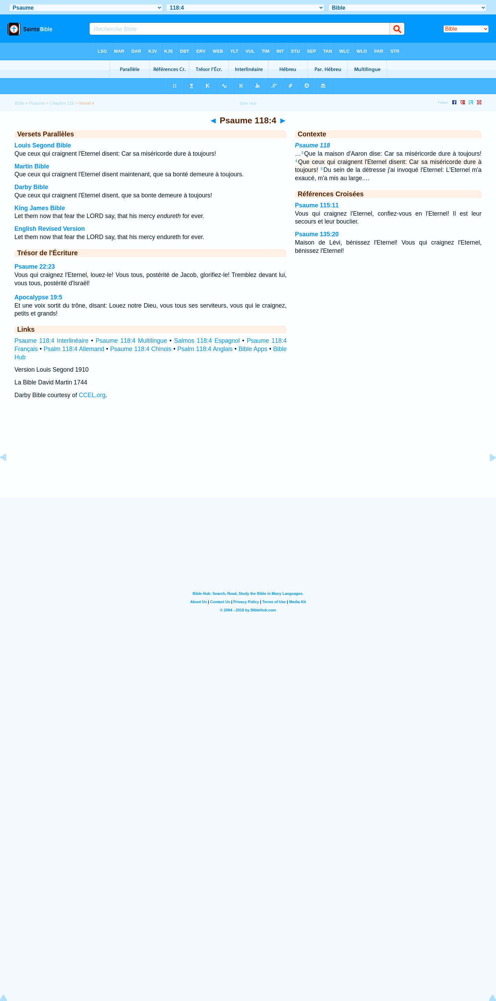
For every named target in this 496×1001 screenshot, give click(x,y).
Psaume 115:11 (317, 205)
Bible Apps (252, 348)
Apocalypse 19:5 (38, 297)
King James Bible (39, 208)
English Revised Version (49, 228)
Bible (19, 103)
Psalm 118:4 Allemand (74, 348)
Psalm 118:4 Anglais (205, 348)
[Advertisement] (248, 455)
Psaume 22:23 (34, 266)
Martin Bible (31, 166)
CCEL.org (92, 395)
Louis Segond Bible (42, 145)
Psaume (37, 103)
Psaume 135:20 (317, 234)
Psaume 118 (312, 145)
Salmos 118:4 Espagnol (207, 340)
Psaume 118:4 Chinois (141, 348)
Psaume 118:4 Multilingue (131, 340)
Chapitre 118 (62, 103)
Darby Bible (31, 187)
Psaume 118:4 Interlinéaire (51, 340)
